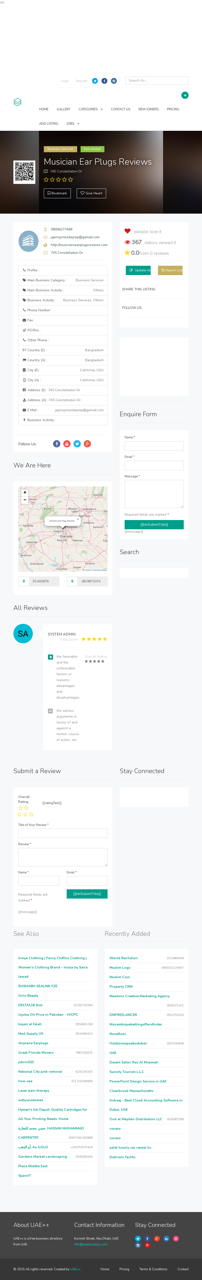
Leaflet (86, 570)
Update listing (145, 270)
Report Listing (176, 270)
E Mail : (63, 410)
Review (24, 844)
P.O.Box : (31, 330)
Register (81, 81)
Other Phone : (35, 340)
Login (65, 81)
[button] (78, 519)
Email (130, 457)
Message (132, 476)
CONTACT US (120, 109)
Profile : (30, 270)
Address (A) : (51, 400)
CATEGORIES (91, 109)
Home (105, 1269)
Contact (183, 1269)
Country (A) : (63, 360)
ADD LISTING (48, 124)
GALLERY (63, 109)
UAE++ (75, 1269)
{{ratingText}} (52, 803)
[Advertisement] (101, 39)
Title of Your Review (33, 825)
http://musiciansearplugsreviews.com (79, 245)
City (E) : (63, 370)
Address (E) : (51, 390)
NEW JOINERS (148, 109)
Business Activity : (63, 300)
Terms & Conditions (153, 1269)
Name (130, 437)
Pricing (124, 1269)
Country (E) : (63, 350)
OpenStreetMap (100, 570)
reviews (159, 253)
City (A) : (63, 380)
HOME (43, 109)
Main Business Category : (63, 280)
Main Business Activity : (63, 290)
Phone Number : (37, 310)
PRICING (173, 109)
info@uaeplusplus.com (90, 1244)
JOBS (73, 124)
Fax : (28, 320)
